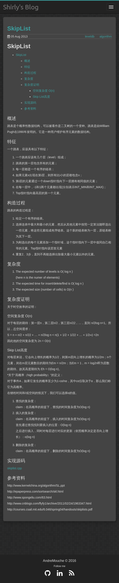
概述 (27, 61)
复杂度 (28, 78)
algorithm (105, 36)
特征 (27, 66)
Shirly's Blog (21, 7)
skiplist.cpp (14, 468)
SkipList (18, 28)
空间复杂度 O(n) (43, 90)
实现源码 (30, 102)
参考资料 (30, 108)
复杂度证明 (31, 84)
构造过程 (30, 72)
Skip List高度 (41, 96)
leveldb (89, 36)
